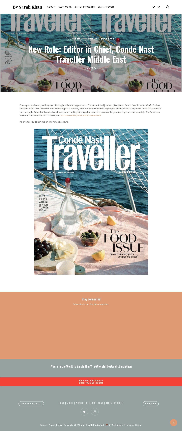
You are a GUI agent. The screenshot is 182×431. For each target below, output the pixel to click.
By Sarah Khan (27, 7)
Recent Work (96, 403)
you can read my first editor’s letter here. (81, 115)
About (70, 403)
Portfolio (81, 403)
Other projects (114, 403)
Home (61, 403)
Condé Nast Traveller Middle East (91, 38)
